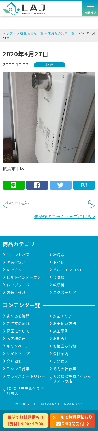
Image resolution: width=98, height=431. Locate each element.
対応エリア (62, 315)
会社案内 (60, 353)
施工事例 (60, 330)
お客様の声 (16, 338)
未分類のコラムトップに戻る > (64, 216)
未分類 (49, 64)
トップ (8, 33)
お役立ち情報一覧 (30, 33)
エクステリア (64, 292)
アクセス (60, 361)
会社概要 (14, 361)
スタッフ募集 (18, 368)
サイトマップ (18, 353)
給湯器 (59, 254)
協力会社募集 (64, 368)
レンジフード (18, 284)
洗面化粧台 (16, 262)
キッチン (14, 269)
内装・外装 (16, 292)
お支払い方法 (64, 323)
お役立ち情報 (64, 346)
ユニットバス (18, 254)
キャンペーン (18, 346)
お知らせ (60, 338)
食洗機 (59, 277)
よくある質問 (18, 315)
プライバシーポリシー (26, 376)
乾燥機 (59, 284)
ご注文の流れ (18, 323)
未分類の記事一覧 (61, 33)
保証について (18, 330)
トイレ (59, 262)
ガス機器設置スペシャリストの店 (72, 379)
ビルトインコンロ (68, 269)
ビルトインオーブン (24, 277)
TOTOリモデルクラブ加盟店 (25, 391)
